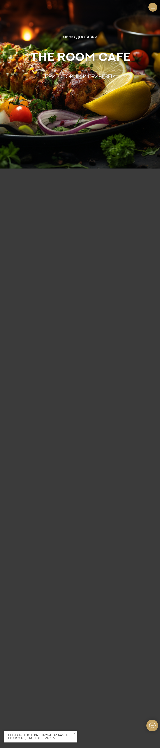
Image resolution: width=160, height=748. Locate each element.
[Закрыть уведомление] (74, 733)
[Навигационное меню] (153, 7)
